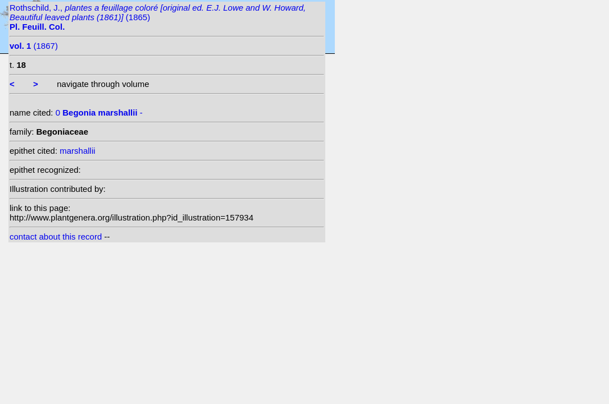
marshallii (77, 150)
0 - (99, 112)
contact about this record (56, 236)
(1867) (34, 45)
